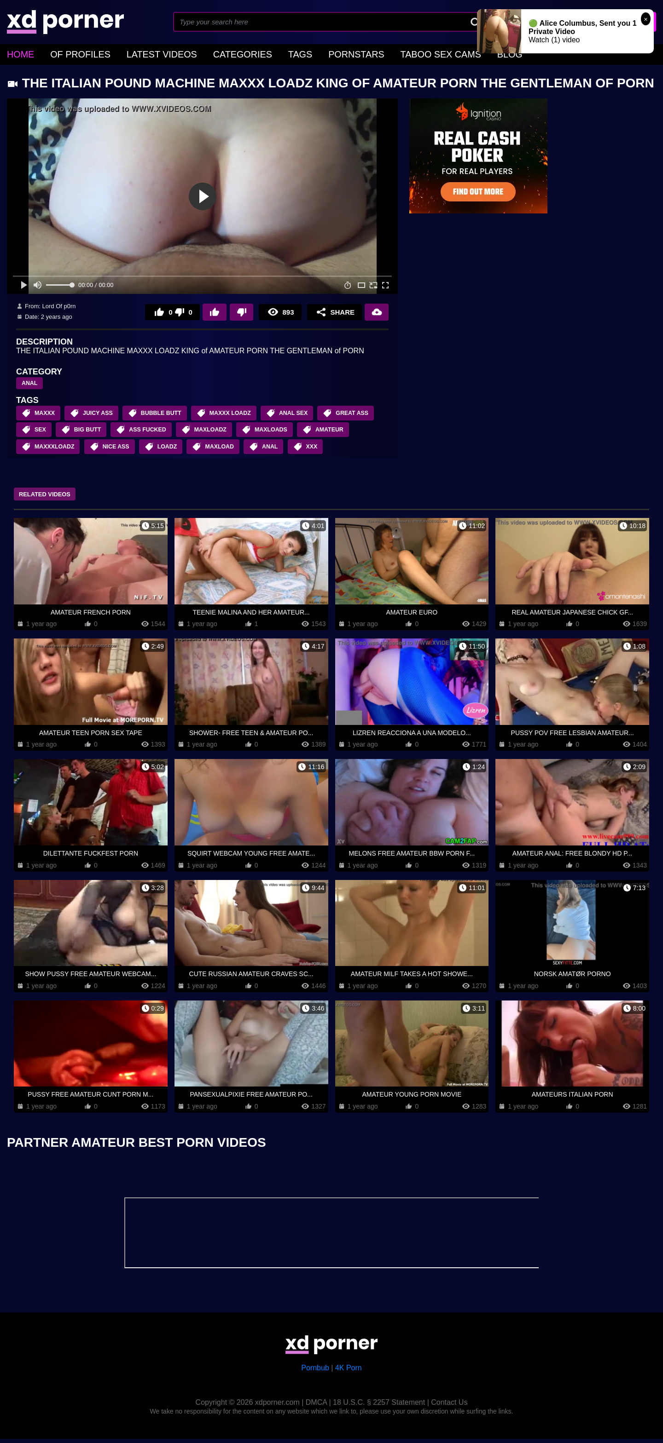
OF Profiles (69, 53)
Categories (207, 53)
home (18, 53)
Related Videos (53, 498)
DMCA (316, 1406)
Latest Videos (138, 53)
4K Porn (348, 1372)
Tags (256, 53)
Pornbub (315, 1372)
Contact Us (449, 1406)
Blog (435, 53)
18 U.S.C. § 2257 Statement (379, 1406)
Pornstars (305, 53)
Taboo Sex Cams (376, 53)
